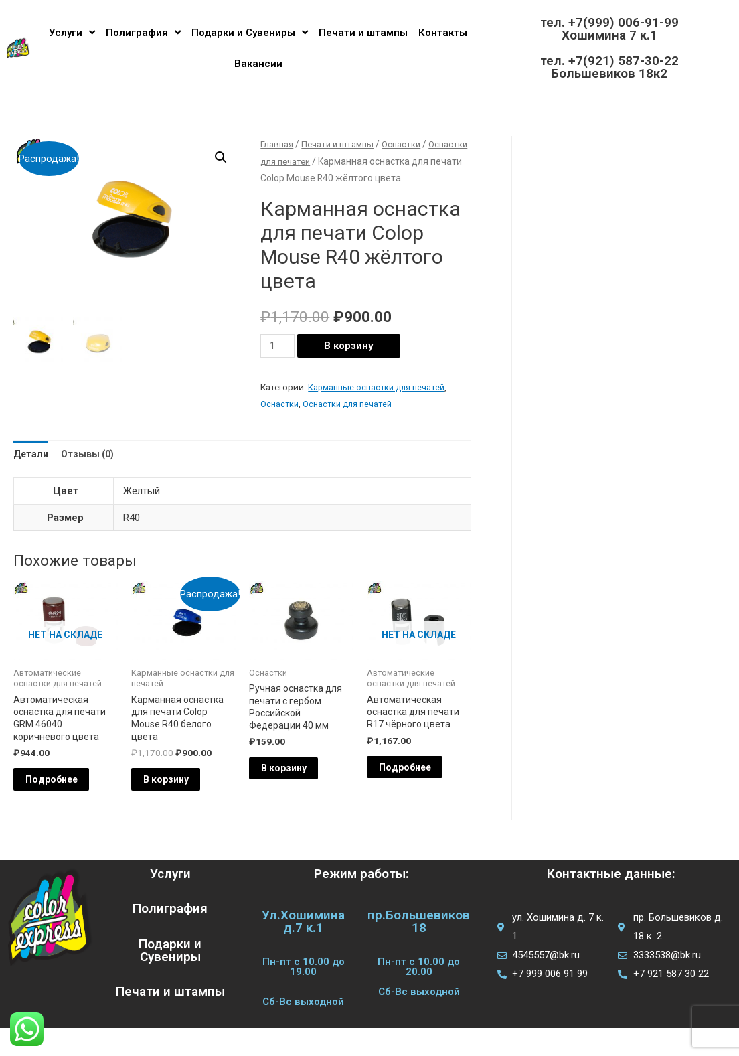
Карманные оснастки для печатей (380, 404)
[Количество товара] (278, 363)
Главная (278, 144)
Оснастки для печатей (351, 421)
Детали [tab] (32, 471)
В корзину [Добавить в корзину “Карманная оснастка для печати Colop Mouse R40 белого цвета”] (183, 805)
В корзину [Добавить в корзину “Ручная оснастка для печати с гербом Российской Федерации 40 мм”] (300, 793)
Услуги (72, 32)
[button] (220, 158)
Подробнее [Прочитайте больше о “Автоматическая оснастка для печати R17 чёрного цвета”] (422, 791)
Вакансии (258, 64)
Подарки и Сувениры (249, 32)
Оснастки (325, 161)
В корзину (351, 363)
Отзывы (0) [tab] (92, 471)
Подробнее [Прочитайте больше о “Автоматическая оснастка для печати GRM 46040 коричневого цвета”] (68, 805)
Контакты (442, 33)
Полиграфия (143, 32)
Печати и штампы (363, 33)
